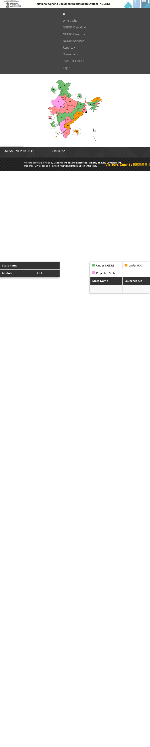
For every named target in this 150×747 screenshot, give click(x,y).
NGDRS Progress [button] (74, 34)
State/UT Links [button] (72, 61)
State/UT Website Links (18, 151)
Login (66, 68)
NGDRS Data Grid (74, 27)
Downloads (70, 54)
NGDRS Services (73, 41)
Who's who (70, 20)
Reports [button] (68, 47)
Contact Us (59, 151)
